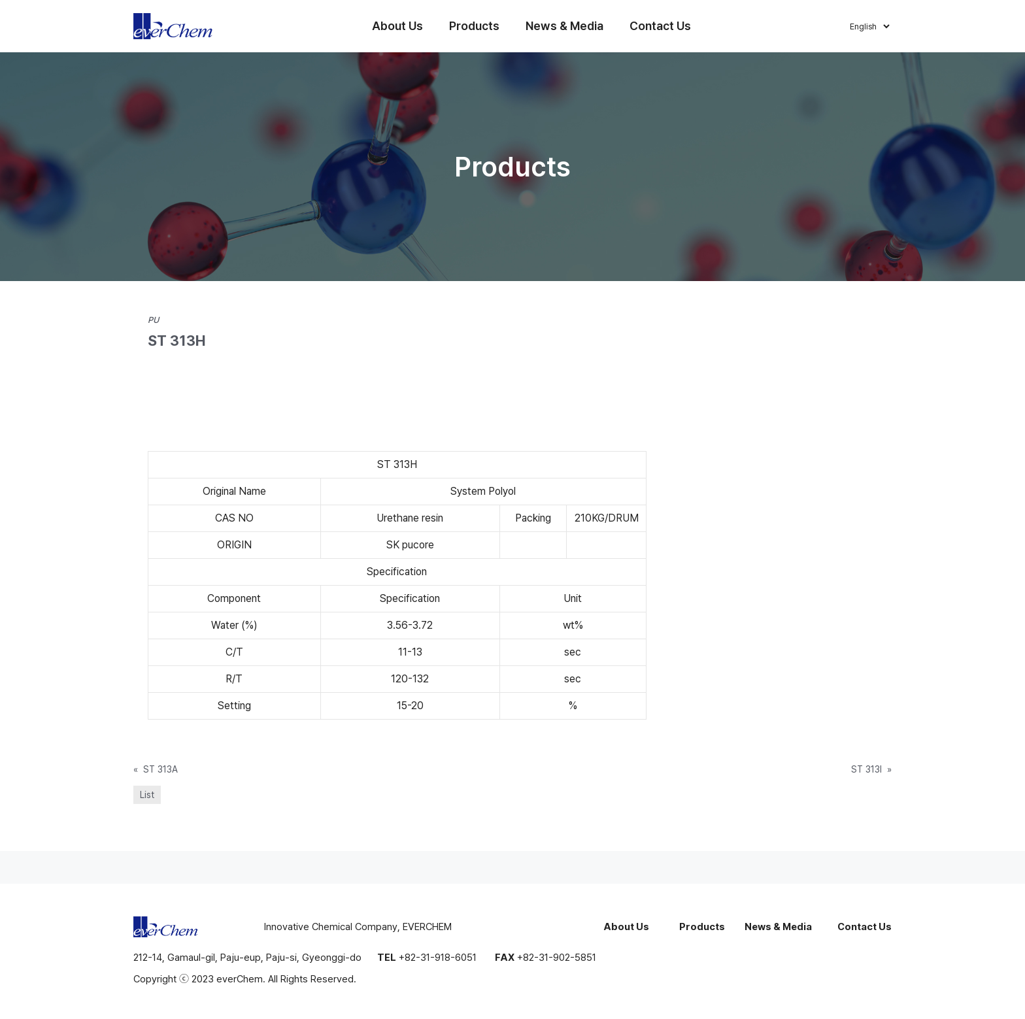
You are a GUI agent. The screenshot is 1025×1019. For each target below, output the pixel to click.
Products (474, 26)
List (147, 795)
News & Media (564, 26)
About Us (397, 26)
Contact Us (660, 26)
